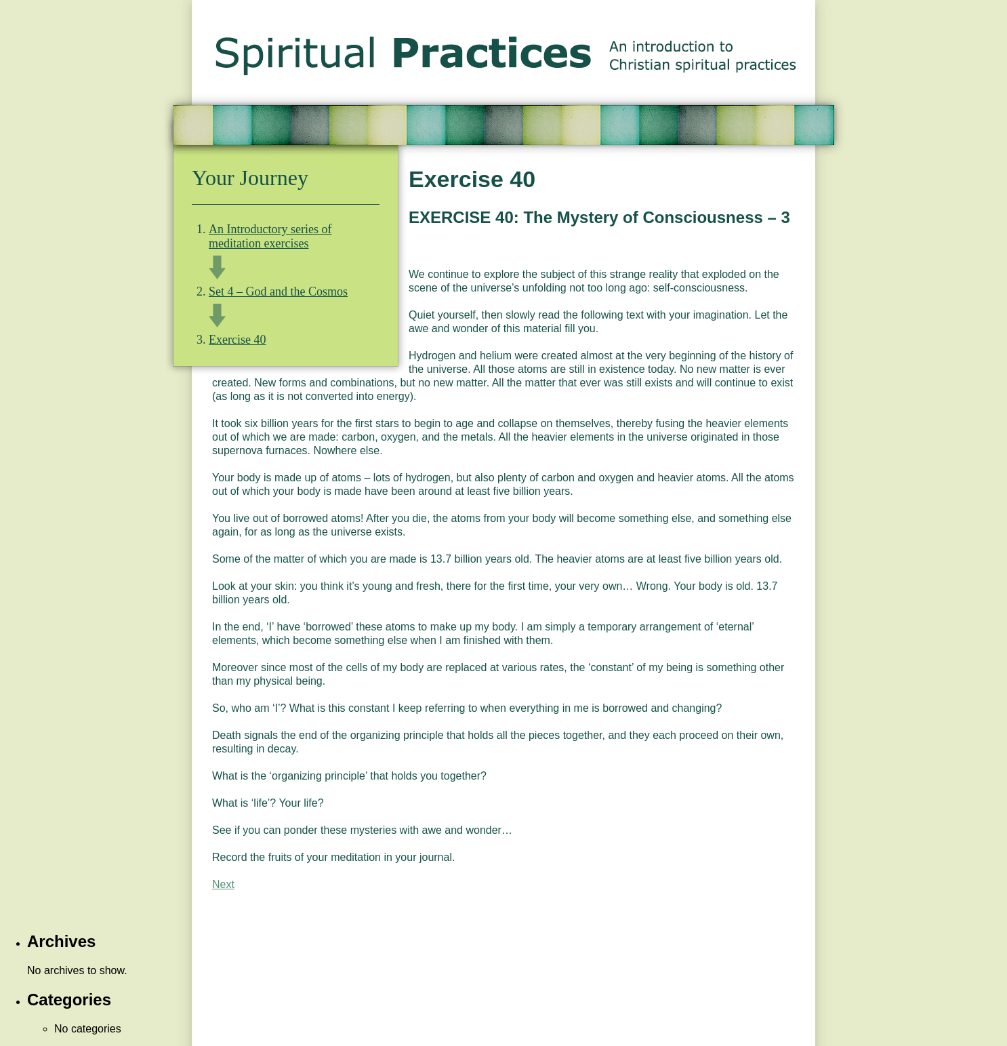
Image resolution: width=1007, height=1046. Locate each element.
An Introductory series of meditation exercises (270, 236)
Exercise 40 (237, 339)
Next (223, 884)
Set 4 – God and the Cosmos (278, 291)
